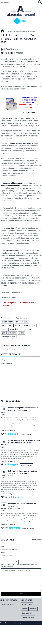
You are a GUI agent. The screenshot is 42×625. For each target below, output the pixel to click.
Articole (8, 31)
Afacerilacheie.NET (2, 30)
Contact (24, 609)
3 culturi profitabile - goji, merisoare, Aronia (20, 143)
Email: (3, 552)
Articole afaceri (17, 31)
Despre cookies (27, 613)
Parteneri (33, 609)
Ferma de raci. (8, 118)
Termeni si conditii (28, 617)
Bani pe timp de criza (8, 604)
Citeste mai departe (8, 430)
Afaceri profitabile (26, 434)
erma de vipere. (9, 228)
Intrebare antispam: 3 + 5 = (9, 562)
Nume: (3, 546)
